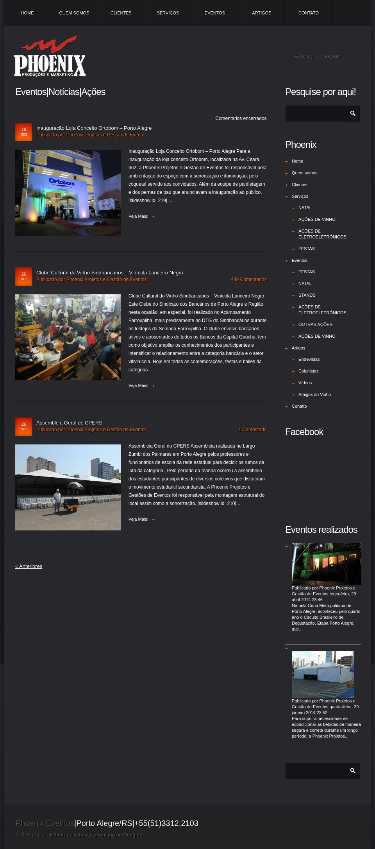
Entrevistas (309, 359)
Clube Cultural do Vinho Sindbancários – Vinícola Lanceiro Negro (109, 273)
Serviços (168, 13)
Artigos (261, 13)
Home (27, 13)
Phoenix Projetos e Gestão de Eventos (106, 135)
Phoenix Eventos (45, 823)
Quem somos (74, 13)
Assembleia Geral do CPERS (69, 423)
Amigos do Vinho (314, 394)
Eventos (215, 13)
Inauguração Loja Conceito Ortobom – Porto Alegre (94, 128)
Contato (308, 13)
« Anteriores (28, 566)
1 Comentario (253, 429)
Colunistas (308, 371)
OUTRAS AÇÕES (315, 324)
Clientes (121, 13)
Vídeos (305, 382)
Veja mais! (138, 216)
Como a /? (88, 835)
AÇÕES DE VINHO (317, 219)
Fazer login (305, 56)
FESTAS (306, 248)
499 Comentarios (248, 279)
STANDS (307, 295)
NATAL (305, 207)
